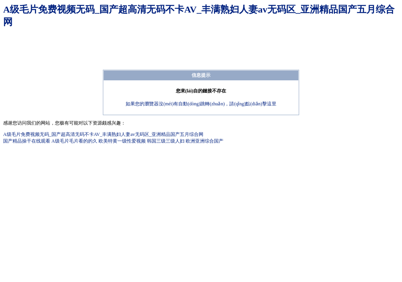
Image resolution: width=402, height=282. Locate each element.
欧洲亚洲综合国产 (204, 141)
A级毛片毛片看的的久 (74, 141)
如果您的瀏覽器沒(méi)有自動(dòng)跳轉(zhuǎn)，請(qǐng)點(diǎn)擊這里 (201, 104)
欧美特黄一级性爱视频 (122, 141)
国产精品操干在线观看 (26, 141)
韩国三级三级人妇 (166, 141)
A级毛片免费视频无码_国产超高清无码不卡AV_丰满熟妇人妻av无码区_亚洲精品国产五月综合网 (103, 134)
